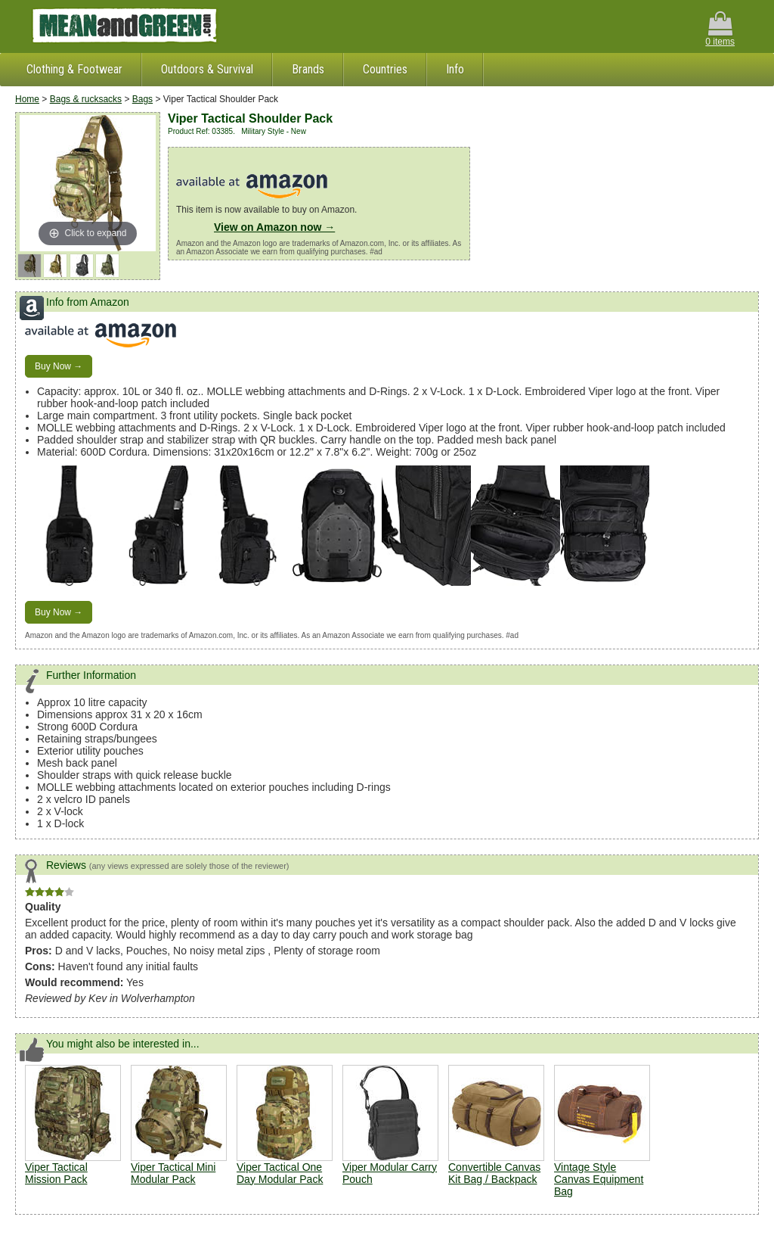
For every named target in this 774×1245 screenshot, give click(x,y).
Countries (385, 69)
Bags (142, 99)
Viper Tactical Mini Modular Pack (173, 1173)
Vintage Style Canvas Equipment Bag (598, 1179)
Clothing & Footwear (74, 69)
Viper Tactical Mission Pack (56, 1173)
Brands (308, 69)
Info (455, 69)
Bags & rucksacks (86, 99)
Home (27, 99)
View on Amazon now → (274, 227)
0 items (720, 29)
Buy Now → (58, 366)
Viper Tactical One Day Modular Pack (280, 1173)
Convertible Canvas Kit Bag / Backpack (494, 1173)
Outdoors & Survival (207, 69)
